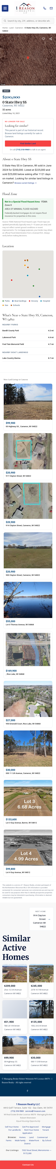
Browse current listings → (25, 183)
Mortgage (46, 1126)
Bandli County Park (10, 330)
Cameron (19, 28)
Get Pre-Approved (30, 1126)
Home (5, 28)
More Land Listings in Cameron (16, 379)
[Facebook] (28, 1091)
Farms (8, 1140)
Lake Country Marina (11, 358)
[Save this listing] (43, 39)
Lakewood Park (9, 337)
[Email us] (51, 8)
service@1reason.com (35, 1111)
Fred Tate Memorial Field (13, 344)
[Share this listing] (51, 39)
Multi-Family (20, 1140)
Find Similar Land (28, 143)
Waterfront (34, 1140)
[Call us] (45, 8)
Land (11, 28)
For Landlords (15, 1130)
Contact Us (28, 1164)
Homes (22, 1137)
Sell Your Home (12, 1126)
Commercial (42, 1137)
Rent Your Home (31, 1130)
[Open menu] (5, 8)
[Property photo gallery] (28, 59)
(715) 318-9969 (23, 149)
